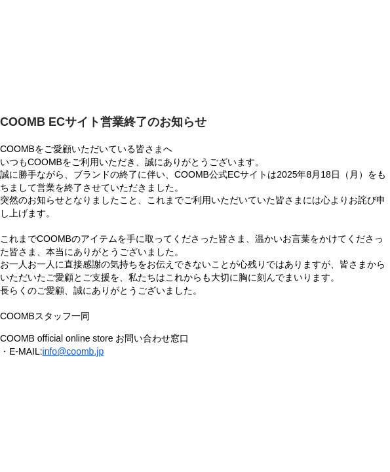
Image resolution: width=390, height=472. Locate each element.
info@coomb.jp (73, 351)
